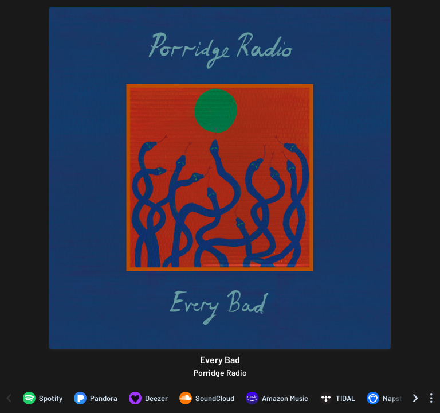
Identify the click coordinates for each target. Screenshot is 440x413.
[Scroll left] (8, 398)
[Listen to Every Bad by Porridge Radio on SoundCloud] (207, 398)
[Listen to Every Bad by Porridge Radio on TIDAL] (337, 398)
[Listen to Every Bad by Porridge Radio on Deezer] (148, 398)
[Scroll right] (415, 398)
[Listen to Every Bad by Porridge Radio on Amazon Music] (277, 398)
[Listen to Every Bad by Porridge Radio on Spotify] (42, 398)
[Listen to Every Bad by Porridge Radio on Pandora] (95, 398)
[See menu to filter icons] (431, 398)
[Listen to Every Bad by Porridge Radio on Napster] (388, 398)
